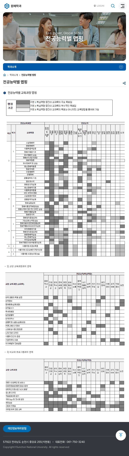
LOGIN (99, 5)
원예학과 (16, 6)
